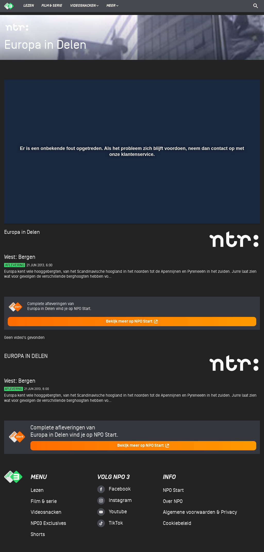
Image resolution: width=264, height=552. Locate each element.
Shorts (38, 534)
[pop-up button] (239, 212)
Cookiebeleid (177, 523)
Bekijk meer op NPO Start (132, 321)
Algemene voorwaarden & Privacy (200, 512)
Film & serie (52, 6)
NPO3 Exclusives (48, 523)
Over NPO (173, 501)
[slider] (131, 201)
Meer (112, 6)
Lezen (28, 6)
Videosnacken (83, 6)
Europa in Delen (22, 232)
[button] (14, 212)
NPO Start (173, 490)
